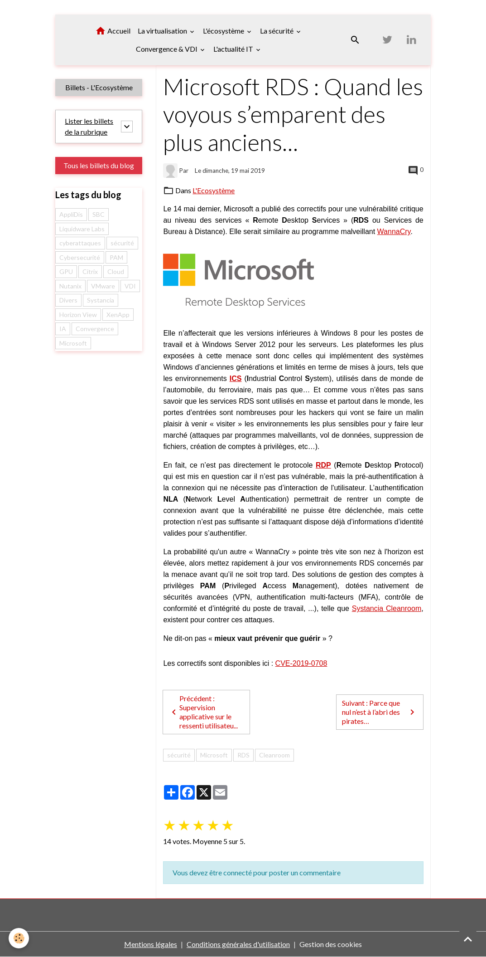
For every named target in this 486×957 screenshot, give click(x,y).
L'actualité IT (234, 48)
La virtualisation (163, 30)
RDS (243, 755)
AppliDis (71, 214)
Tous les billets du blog (98, 165)
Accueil (112, 30)
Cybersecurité (79, 257)
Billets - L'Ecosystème (99, 87)
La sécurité (277, 30)
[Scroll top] (468, 939)
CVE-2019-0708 (301, 663)
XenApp (118, 314)
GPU (66, 271)
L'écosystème (224, 30)
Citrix (90, 271)
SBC (98, 214)
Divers (68, 300)
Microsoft (214, 755)
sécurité (179, 755)
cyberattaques (80, 243)
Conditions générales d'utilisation (238, 944)
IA (62, 328)
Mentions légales (150, 944)
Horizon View (78, 314)
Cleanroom (274, 755)
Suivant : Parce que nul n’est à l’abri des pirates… (379, 711)
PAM (116, 257)
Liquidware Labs (82, 229)
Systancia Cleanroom (386, 608)
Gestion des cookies (330, 944)
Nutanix (70, 286)
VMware (103, 286)
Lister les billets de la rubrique (89, 126)
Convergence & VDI (167, 48)
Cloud (115, 271)
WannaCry (394, 231)
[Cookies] (19, 938)
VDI (130, 286)
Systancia (100, 300)
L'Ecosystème (213, 190)
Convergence (95, 328)
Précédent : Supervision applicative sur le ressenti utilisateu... (203, 712)
